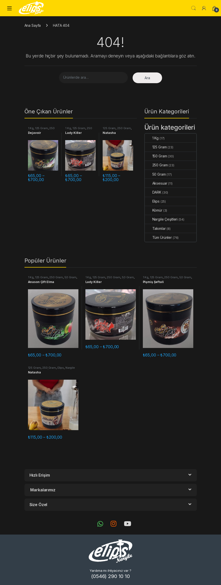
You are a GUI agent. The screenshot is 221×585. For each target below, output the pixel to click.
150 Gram (156, 156)
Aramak (193, 8)
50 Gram (155, 174)
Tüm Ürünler (158, 237)
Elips (152, 201)
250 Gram (124, 128)
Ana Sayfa (32, 25)
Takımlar (155, 228)
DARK (153, 192)
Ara (147, 78)
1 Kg (30, 128)
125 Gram (41, 128)
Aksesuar (156, 183)
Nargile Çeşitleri (161, 219)
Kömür (153, 210)
